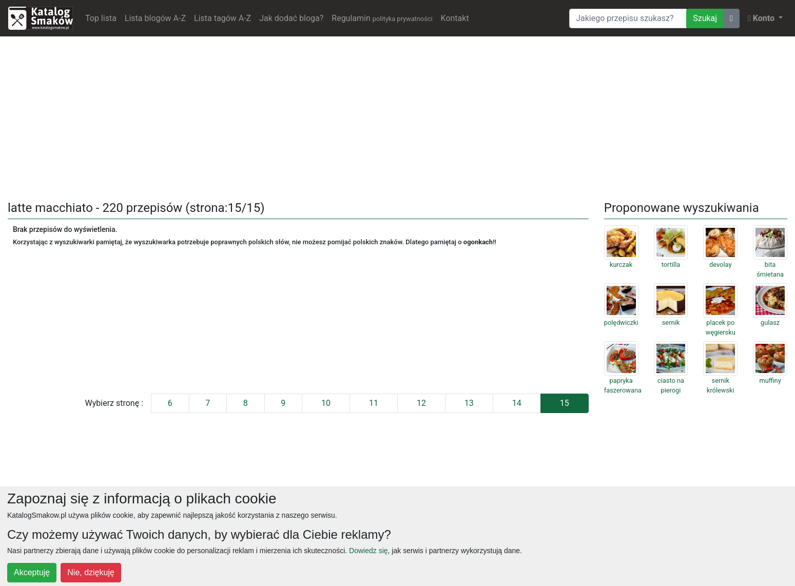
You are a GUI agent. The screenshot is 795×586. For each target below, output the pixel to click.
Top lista (101, 18)
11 (373, 403)
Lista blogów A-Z (155, 18)
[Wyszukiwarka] (628, 18)
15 (564, 403)
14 (516, 403)
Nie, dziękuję (90, 572)
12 (421, 403)
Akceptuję (32, 572)
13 (469, 403)
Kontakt (455, 18)
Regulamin (382, 18)
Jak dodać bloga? (291, 18)
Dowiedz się (368, 550)
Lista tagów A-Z (222, 18)
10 (326, 403)
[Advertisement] (398, 116)
